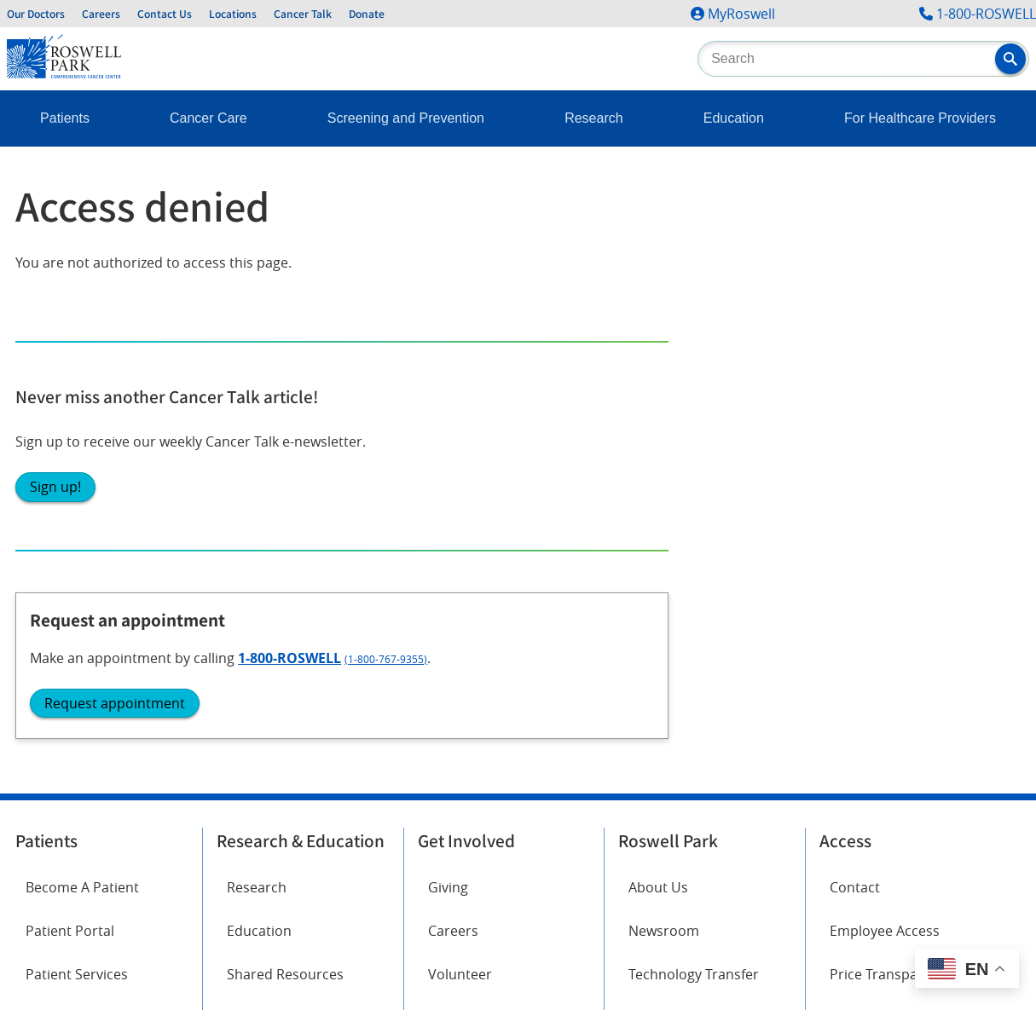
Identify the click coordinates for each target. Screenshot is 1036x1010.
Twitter (239, 628)
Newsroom (663, 464)
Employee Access (885, 464)
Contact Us (164, 13)
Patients (65, 118)
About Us (658, 421)
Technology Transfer (693, 508)
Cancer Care (208, 118)
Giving (448, 421)
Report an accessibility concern (682, 820)
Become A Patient (82, 421)
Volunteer (460, 508)
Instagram (58, 676)
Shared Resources (285, 508)
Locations (233, 13)
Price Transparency (891, 508)
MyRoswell (741, 13)
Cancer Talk (303, 13)
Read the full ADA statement (500, 820)
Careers (101, 13)
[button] (1010, 58)
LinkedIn (52, 723)
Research (593, 118)
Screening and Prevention (405, 118)
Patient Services (77, 508)
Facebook (56, 628)
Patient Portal (70, 464)
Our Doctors (36, 13)
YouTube (244, 676)
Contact (855, 421)
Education (733, 118)
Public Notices (674, 552)
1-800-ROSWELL (986, 13)
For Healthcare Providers (920, 118)
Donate (367, 13)
